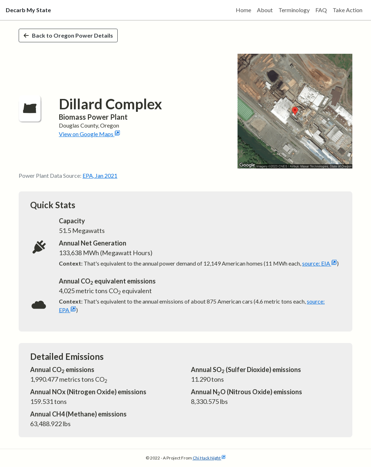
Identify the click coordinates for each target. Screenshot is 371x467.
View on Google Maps (89, 133)
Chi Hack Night (209, 458)
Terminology (294, 9)
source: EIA (319, 263)
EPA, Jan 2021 (100, 175)
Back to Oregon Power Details (68, 35)
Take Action (347, 9)
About (265, 9)
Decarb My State (28, 9)
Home (243, 9)
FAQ (321, 9)
